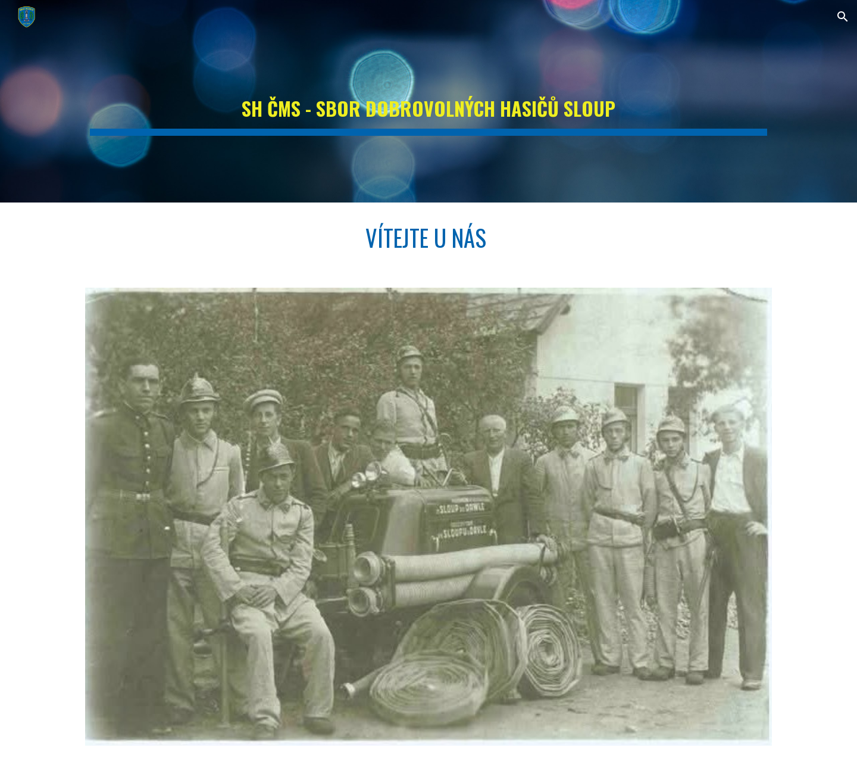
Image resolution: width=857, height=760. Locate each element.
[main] (428, 101)
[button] (842, 16)
